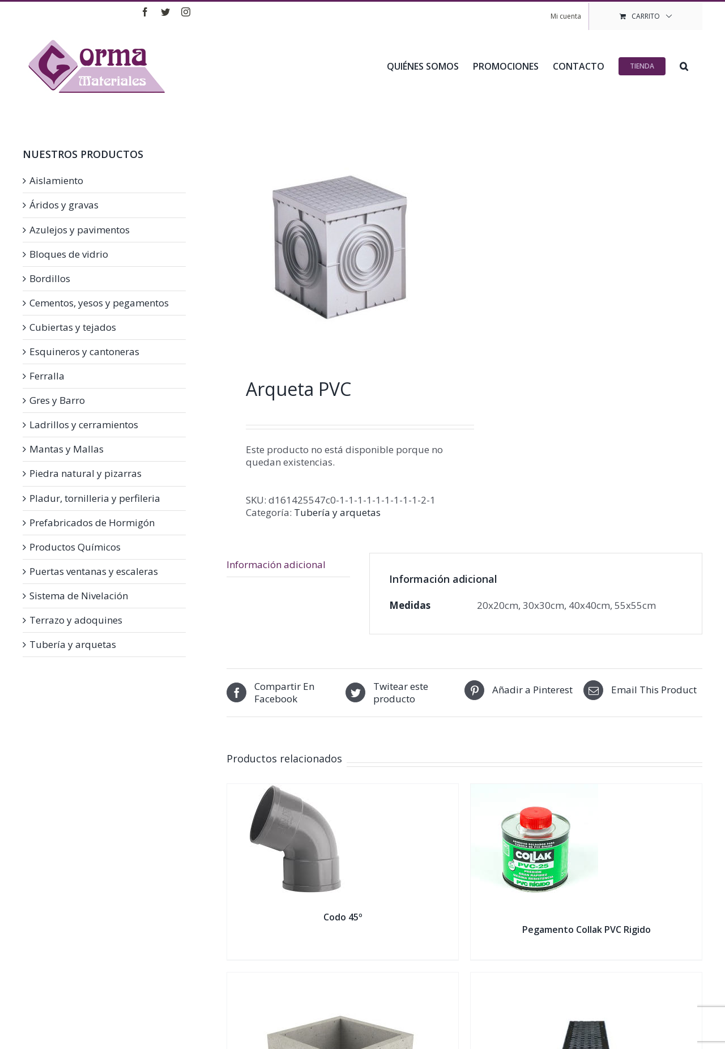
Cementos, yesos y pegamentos (99, 303)
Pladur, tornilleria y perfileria (94, 498)
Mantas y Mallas (66, 449)
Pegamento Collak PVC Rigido (586, 929)
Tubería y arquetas (337, 512)
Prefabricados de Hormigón (92, 523)
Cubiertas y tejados (72, 327)
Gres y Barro (57, 400)
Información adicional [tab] (276, 564)
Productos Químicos (75, 547)
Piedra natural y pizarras (85, 473)
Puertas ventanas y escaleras (93, 571)
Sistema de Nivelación (78, 596)
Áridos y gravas (64, 205)
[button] (684, 65)
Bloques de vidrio (68, 254)
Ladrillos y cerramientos (83, 425)
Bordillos (49, 278)
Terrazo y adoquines (75, 620)
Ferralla (47, 376)
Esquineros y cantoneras (84, 352)
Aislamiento (56, 180)
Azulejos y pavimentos (79, 230)
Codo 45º (342, 917)
